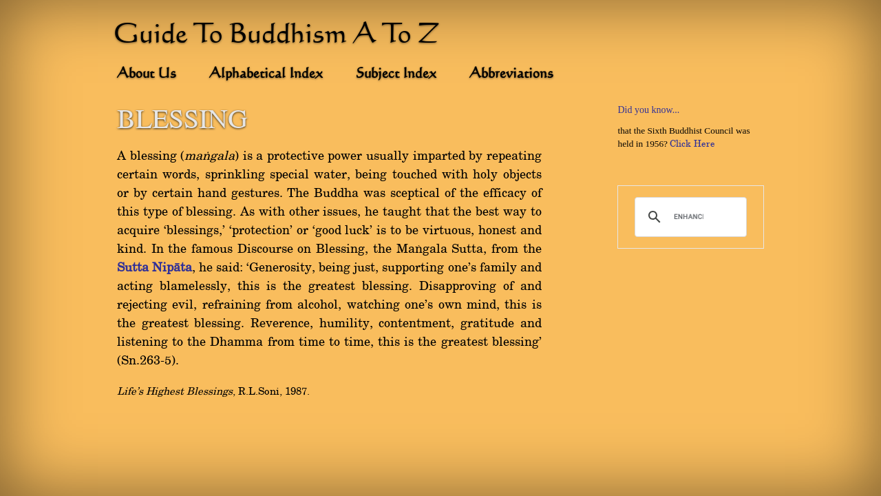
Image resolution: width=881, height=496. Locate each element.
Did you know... (648, 110)
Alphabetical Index (266, 74)
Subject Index (396, 74)
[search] (688, 217)
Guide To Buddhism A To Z (277, 36)
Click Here (692, 144)
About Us (146, 74)
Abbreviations (511, 74)
